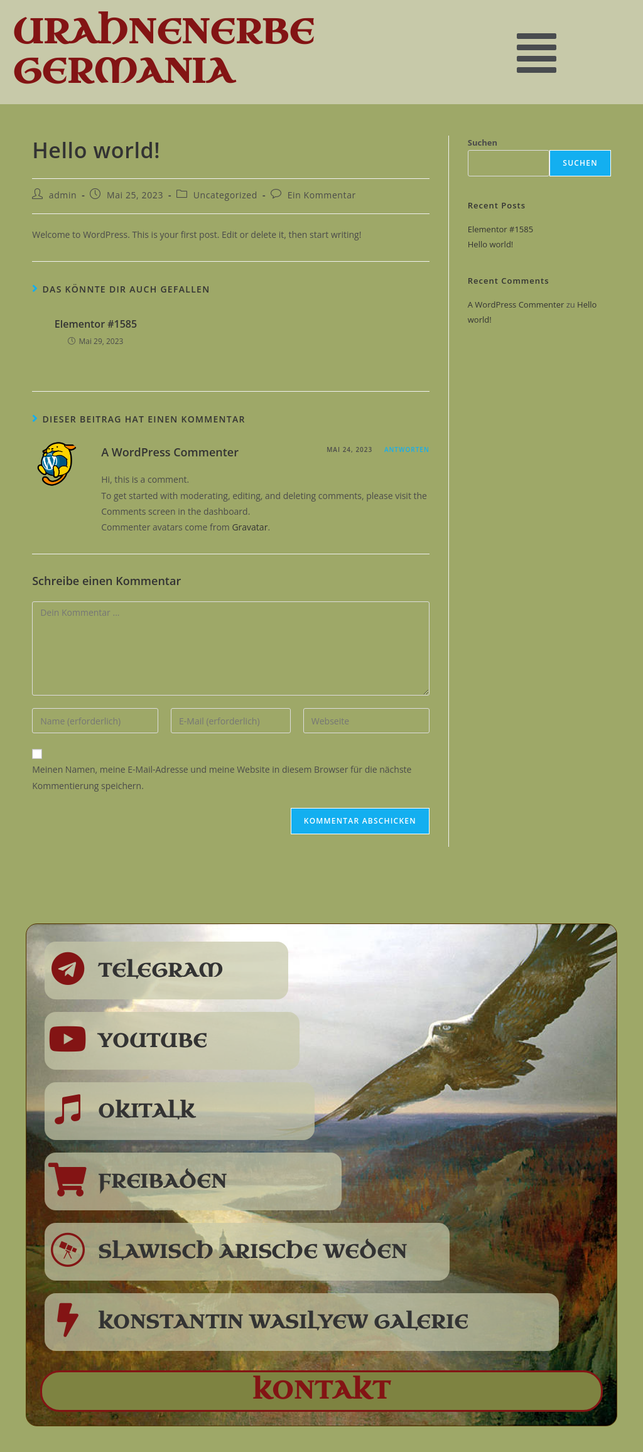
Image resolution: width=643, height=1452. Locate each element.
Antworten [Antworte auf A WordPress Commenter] (407, 449)
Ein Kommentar (322, 195)
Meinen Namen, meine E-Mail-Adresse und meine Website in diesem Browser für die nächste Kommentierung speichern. (221, 777)
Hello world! (491, 244)
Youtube (152, 1040)
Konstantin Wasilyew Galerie (283, 1322)
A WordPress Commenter (170, 452)
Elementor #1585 (96, 324)
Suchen (482, 142)
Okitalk (146, 1111)
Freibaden (162, 1181)
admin (63, 195)
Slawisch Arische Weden (253, 1251)
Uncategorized (225, 195)
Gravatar (249, 527)
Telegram (160, 970)
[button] (536, 51)
